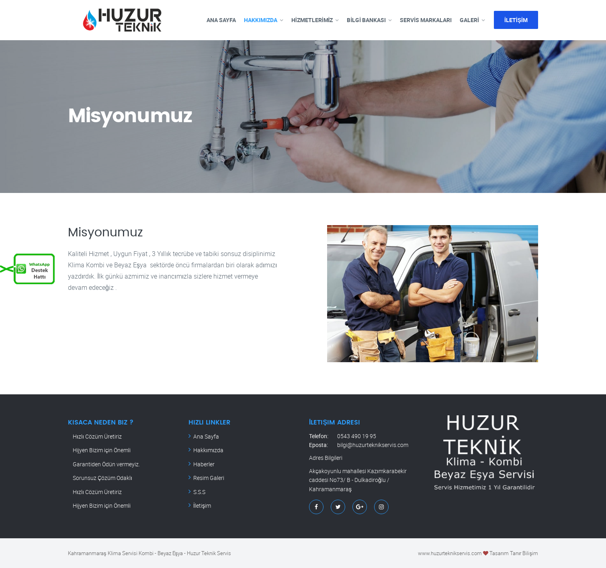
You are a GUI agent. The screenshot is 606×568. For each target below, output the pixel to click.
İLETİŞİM (516, 20)
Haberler (204, 464)
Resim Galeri (208, 478)
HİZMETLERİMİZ (312, 20)
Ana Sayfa (206, 436)
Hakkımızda (208, 450)
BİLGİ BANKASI (366, 20)
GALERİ (469, 20)
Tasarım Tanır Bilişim (513, 553)
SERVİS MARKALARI (426, 20)
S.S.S (199, 492)
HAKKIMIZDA (260, 20)
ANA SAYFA (221, 20)
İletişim (202, 505)
